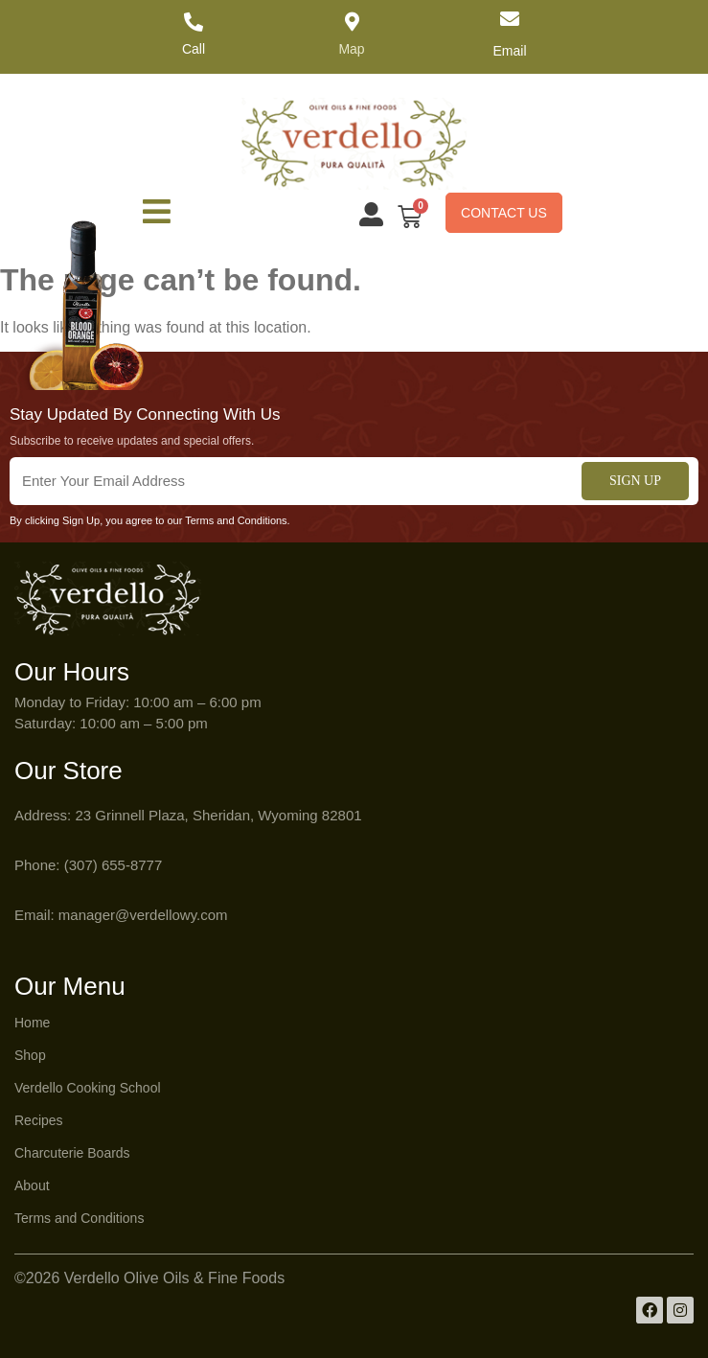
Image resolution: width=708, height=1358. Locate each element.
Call (193, 49)
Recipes (38, 1120)
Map (351, 49)
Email (509, 50)
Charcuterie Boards (72, 1153)
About (32, 1185)
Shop (30, 1055)
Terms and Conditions (79, 1218)
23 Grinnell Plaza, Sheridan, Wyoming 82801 (218, 815)
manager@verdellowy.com (143, 915)
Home (32, 1022)
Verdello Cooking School (87, 1087)
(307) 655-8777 (113, 865)
